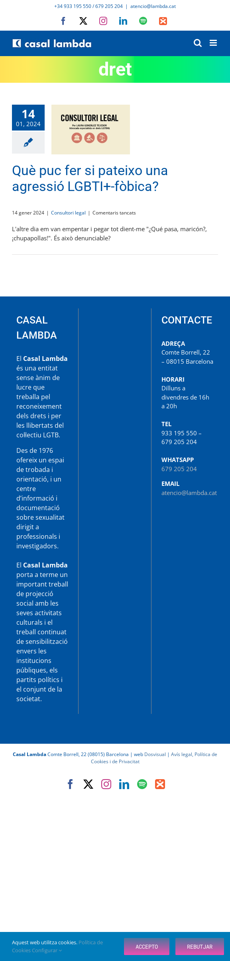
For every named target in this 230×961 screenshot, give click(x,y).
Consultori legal (68, 212)
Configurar (47, 950)
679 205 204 (179, 469)
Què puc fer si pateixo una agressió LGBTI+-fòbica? (90, 178)
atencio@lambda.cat (153, 6)
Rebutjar (199, 946)
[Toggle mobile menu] (214, 43)
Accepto (147, 946)
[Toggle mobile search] (198, 43)
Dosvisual (155, 754)
